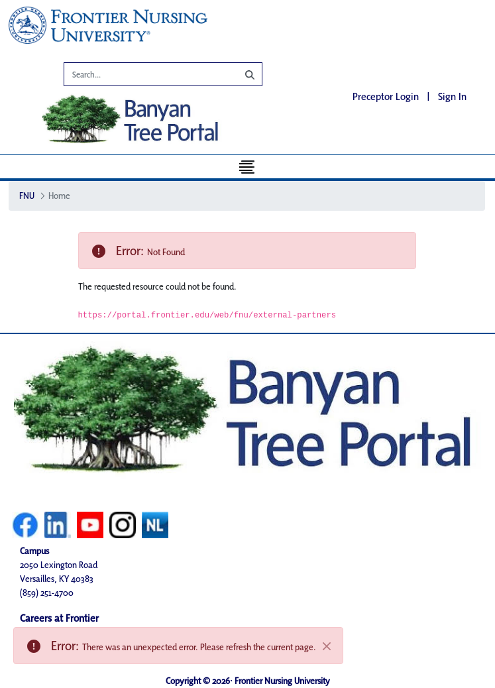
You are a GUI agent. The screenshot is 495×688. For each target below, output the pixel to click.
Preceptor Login (386, 96)
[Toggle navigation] (247, 166)
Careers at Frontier (59, 618)
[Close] (326, 646)
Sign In (452, 96)
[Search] (141, 76)
